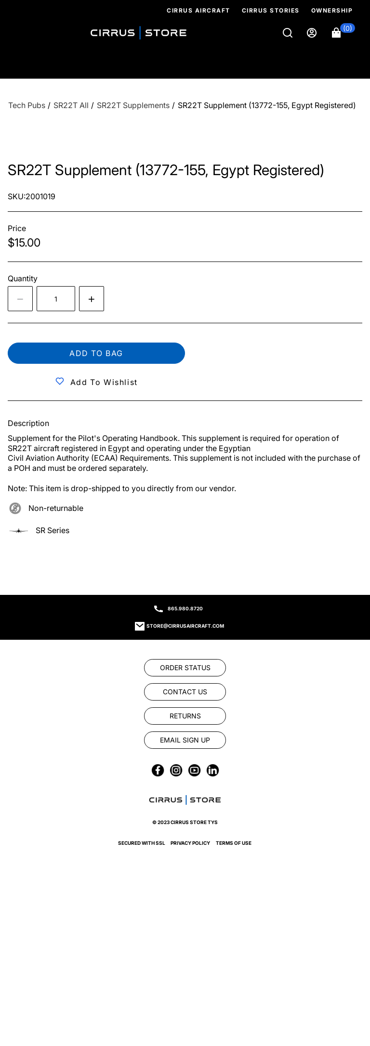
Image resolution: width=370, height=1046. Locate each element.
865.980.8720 (185, 608)
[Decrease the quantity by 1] (20, 298)
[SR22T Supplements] (133, 105)
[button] (343, 32)
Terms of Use (233, 843)
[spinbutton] (56, 298)
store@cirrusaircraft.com (185, 626)
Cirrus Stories (271, 10)
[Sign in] (312, 32)
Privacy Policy (190, 843)
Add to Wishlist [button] (104, 382)
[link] (185, 667)
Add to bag (96, 353)
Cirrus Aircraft (198, 10)
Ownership (332, 10)
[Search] (288, 32)
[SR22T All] (71, 105)
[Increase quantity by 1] (91, 298)
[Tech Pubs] (27, 105)
